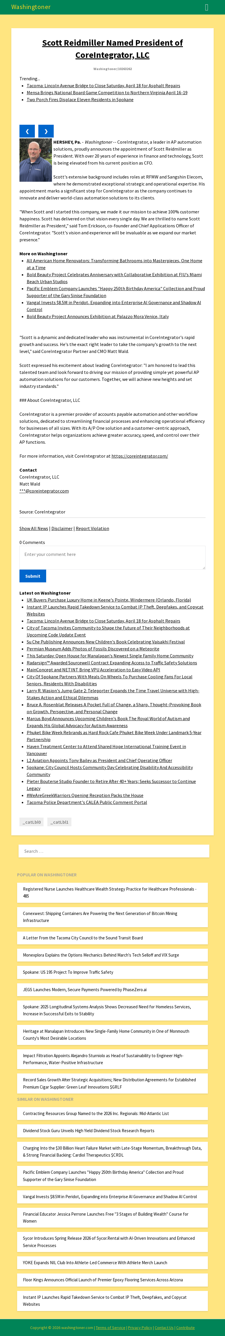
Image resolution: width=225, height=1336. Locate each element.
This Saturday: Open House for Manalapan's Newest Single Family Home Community (110, 656)
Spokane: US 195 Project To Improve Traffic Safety (68, 972)
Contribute (185, 1327)
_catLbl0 (31, 822)
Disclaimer (62, 528)
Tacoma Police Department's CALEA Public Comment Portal (87, 802)
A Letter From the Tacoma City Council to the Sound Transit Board (83, 938)
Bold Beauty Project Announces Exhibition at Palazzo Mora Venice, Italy (98, 316)
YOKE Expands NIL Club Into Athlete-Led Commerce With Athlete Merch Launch (95, 1262)
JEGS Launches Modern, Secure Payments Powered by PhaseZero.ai (85, 989)
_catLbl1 (59, 822)
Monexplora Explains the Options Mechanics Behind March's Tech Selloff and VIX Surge (101, 955)
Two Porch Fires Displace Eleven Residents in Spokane (80, 99)
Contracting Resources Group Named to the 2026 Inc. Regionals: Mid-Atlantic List (96, 1113)
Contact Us (164, 1327)
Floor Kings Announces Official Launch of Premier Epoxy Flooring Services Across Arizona (103, 1280)
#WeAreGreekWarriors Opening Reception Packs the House (85, 795)
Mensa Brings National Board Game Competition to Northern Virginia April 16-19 (107, 92)
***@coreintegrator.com (44, 491)
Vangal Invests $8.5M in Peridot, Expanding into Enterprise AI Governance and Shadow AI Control (110, 1196)
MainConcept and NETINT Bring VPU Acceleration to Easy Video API (93, 670)
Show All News (33, 528)
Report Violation (92, 528)
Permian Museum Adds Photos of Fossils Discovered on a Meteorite (93, 649)
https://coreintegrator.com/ (139, 456)
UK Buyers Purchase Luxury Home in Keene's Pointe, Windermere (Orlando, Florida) (109, 600)
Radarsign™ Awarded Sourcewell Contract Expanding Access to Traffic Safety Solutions (112, 663)
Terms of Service (110, 1327)
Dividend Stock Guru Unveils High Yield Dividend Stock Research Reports (88, 1130)
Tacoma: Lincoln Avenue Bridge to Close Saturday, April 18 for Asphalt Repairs (103, 85)
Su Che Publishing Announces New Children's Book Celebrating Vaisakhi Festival (106, 642)
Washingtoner (31, 7)
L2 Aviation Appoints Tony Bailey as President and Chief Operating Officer (99, 760)
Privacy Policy (140, 1327)
